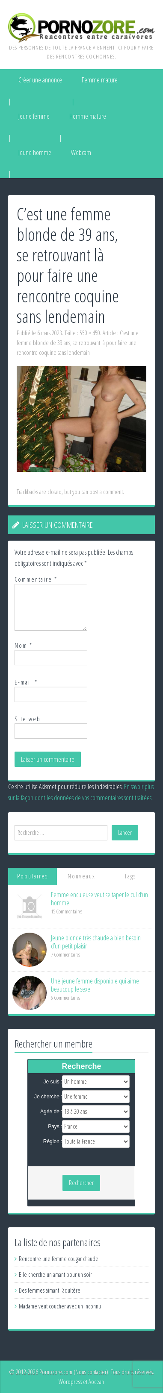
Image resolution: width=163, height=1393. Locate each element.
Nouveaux (81, 876)
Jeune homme (34, 152)
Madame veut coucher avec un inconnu (60, 1306)
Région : (52, 1141)
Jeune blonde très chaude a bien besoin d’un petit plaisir (96, 942)
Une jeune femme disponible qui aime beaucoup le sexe (95, 985)
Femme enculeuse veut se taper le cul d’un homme (99, 898)
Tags (130, 876)
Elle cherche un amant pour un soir (55, 1274)
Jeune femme (34, 116)
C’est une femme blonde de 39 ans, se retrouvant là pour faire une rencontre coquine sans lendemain (78, 343)
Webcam (81, 152)
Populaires (32, 876)
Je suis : (52, 1082)
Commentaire (36, 579)
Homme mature (87, 116)
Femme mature (100, 80)
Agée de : (51, 1112)
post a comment (106, 492)
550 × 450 (90, 333)
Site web (28, 719)
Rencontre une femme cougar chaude (58, 1259)
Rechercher (81, 1183)
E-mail (26, 682)
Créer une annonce (40, 80)
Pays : (55, 1127)
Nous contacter (91, 1372)
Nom (24, 645)
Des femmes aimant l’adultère (49, 1290)
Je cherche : (48, 1097)
